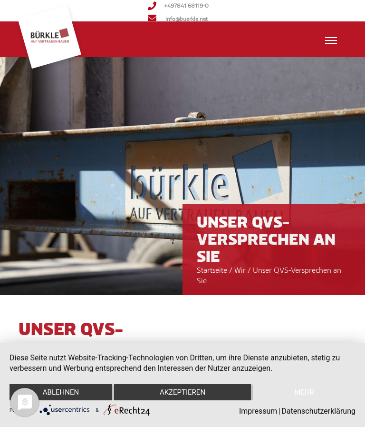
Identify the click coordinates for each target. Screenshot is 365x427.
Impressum (258, 411)
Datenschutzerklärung (318, 411)
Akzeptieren (182, 392)
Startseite (212, 270)
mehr (304, 392)
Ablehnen (61, 392)
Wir (241, 270)
